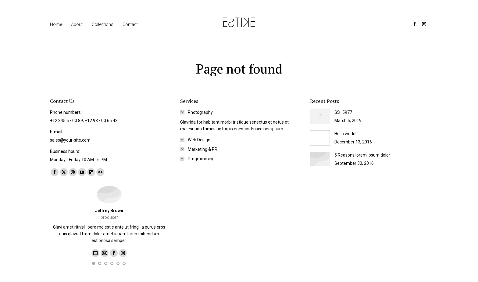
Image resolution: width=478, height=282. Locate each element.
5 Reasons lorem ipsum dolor (362, 155)
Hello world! (345, 133)
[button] (93, 263)
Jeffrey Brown (109, 210)
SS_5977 (343, 112)
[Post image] (320, 116)
